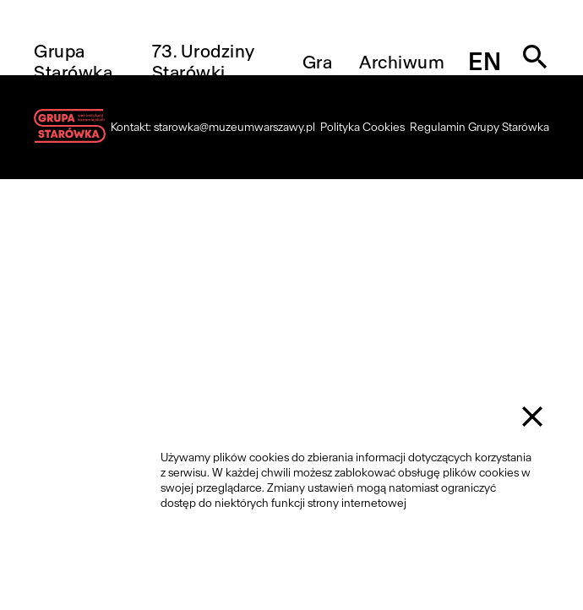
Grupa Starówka (73, 62)
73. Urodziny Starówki (203, 62)
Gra (317, 62)
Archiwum (401, 62)
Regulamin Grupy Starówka (479, 127)
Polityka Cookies (362, 127)
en (484, 61)
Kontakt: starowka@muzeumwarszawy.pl (213, 127)
